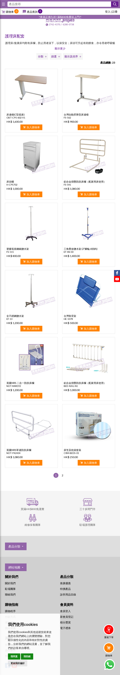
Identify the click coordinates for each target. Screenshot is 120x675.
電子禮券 (65, 628)
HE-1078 (68, 319)
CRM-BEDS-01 (71, 453)
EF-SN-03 (69, 251)
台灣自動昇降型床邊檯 (76, 114)
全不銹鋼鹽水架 (15, 315)
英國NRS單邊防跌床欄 (18, 449)
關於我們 (10, 583)
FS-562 (67, 117)
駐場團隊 (10, 588)
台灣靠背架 (70, 315)
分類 (40, 56)
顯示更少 (60, 48)
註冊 (115, 11)
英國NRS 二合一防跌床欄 (20, 382)
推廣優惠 (65, 583)
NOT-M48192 (13, 386)
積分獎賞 (65, 622)
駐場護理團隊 (87, 524)
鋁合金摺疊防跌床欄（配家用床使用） (85, 181)
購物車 (10, 11)
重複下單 (109, 637)
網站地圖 (14, 567)
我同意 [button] (14, 656)
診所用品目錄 (68, 594)
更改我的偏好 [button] (18, 663)
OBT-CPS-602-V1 (15, 117)
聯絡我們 (10, 594)
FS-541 (67, 184)
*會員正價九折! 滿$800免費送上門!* (60, 16)
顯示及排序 (71, 56)
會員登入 (65, 611)
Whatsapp (109, 664)
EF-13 (9, 319)
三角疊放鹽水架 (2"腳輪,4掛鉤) (80, 248)
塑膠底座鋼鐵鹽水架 (17, 248)
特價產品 (65, 588)
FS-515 (10, 251)
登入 (107, 11)
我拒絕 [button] (27, 656)
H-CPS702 (11, 184)
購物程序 (10, 611)
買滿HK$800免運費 (32, 509)
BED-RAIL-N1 (71, 386)
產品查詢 (32, 11)
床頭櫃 (10, 181)
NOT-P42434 (13, 453)
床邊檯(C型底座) (15, 114)
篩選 (54, 56)
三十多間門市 (87, 509)
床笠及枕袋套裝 (72, 449)
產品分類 (14, 546)
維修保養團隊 (32, 524)
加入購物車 (33, 127)
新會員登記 (66, 616)
